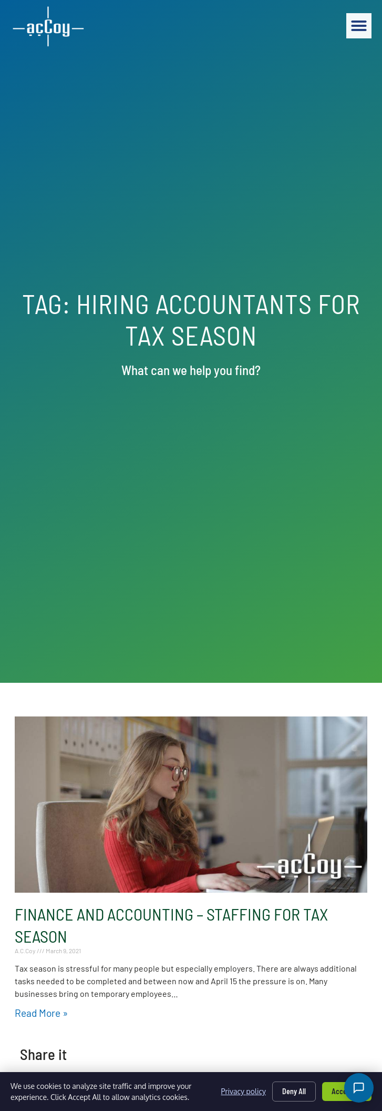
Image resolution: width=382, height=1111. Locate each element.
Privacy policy (243, 1091)
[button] (358, 25)
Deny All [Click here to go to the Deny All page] (294, 1091)
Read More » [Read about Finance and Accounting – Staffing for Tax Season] (41, 1013)
